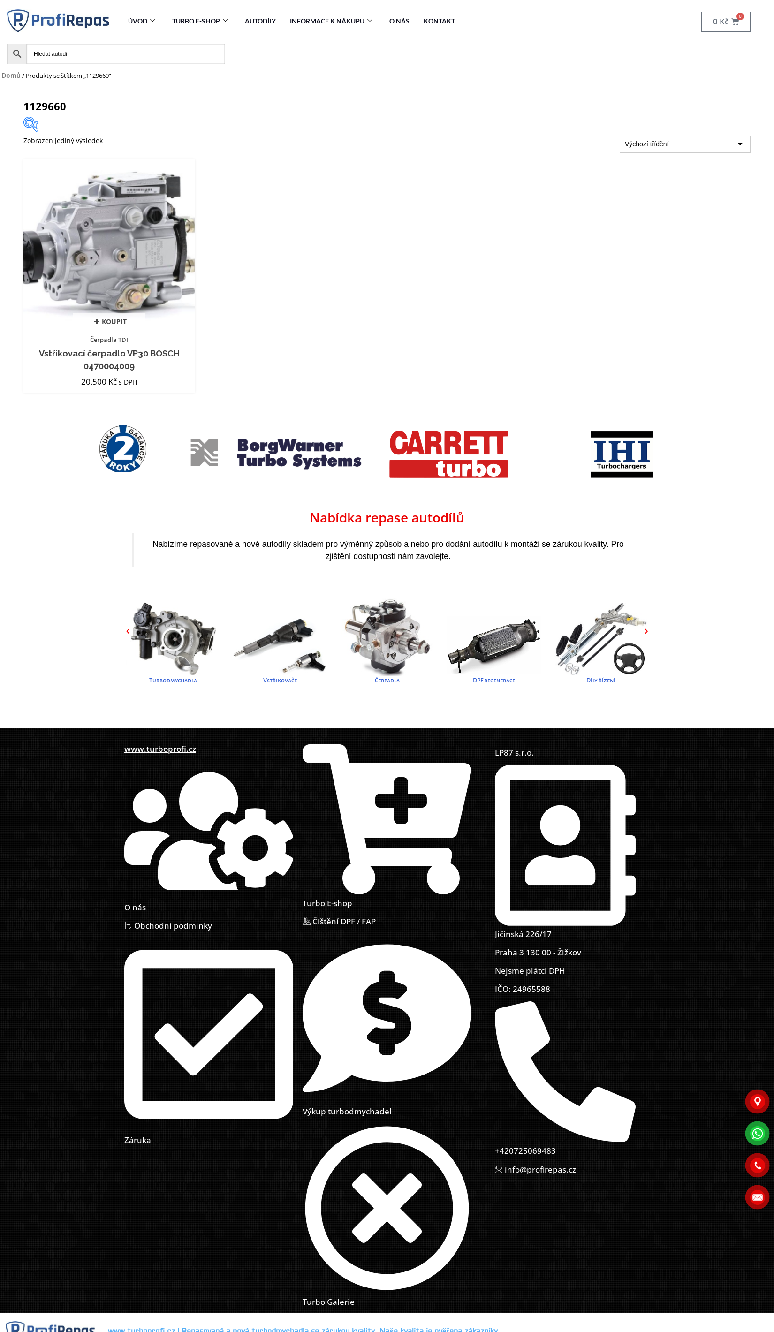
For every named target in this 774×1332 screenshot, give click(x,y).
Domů (11, 75)
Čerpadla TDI (109, 339)
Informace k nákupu (331, 21)
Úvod (141, 21)
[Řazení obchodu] (685, 144)
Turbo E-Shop (200, 21)
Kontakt (439, 21)
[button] (127, 631)
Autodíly (260, 21)
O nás (399, 21)
